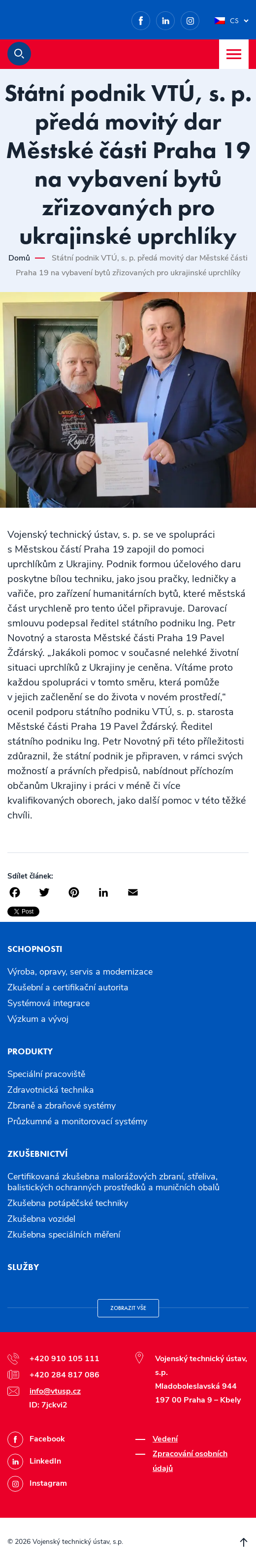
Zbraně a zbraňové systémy (61, 1105)
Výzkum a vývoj (37, 1018)
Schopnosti (35, 948)
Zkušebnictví (37, 1153)
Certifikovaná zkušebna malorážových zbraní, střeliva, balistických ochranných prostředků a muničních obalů (113, 1182)
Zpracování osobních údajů (190, 1461)
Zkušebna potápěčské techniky (67, 1203)
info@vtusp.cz (55, 1391)
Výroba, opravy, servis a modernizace (80, 971)
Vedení (165, 1439)
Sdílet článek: (30, 876)
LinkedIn (174, 19)
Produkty (30, 1051)
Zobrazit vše (128, 1308)
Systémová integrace (48, 1003)
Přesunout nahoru (244, 1542)
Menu (234, 54)
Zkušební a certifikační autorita (67, 987)
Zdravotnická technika (50, 1089)
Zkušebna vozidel (41, 1218)
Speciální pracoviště (46, 1074)
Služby (23, 1267)
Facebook (47, 1439)
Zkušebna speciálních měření (63, 1234)
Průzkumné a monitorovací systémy (77, 1121)
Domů (19, 258)
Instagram (48, 1483)
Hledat (19, 53)
